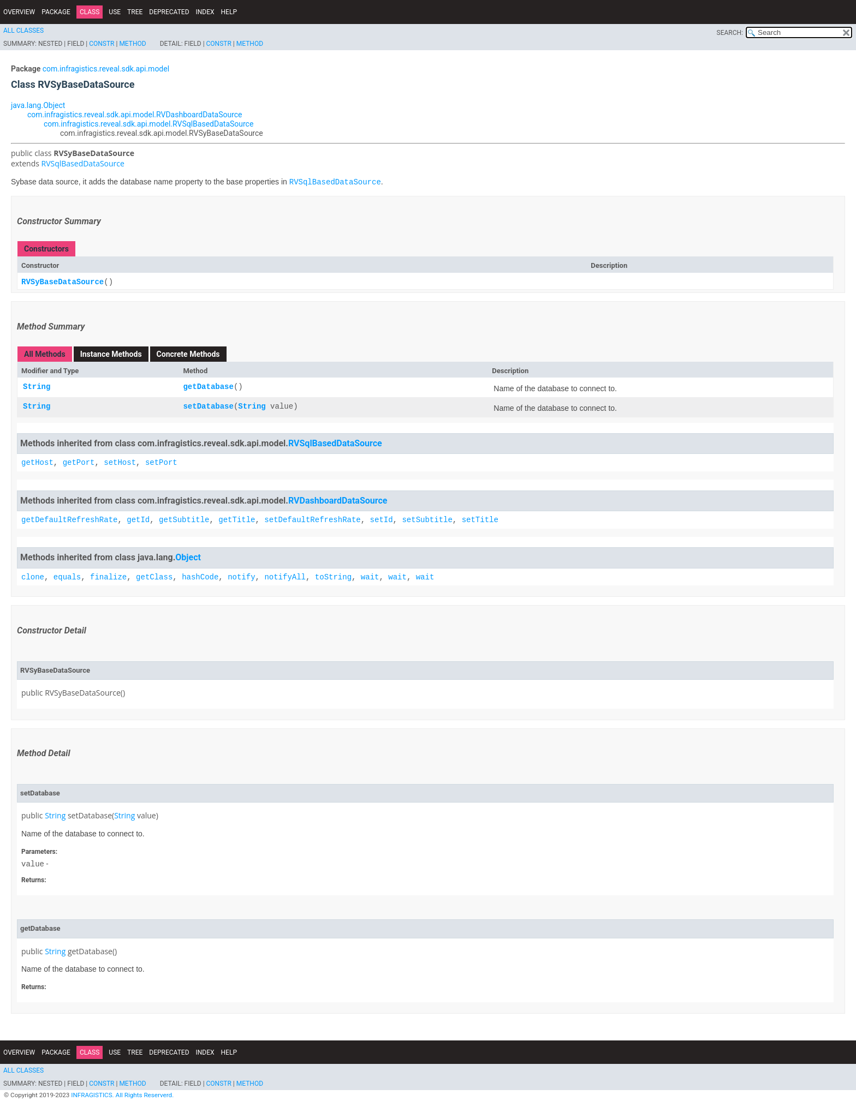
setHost (120, 463)
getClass (154, 577)
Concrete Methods (188, 354)
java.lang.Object (38, 105)
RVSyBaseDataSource (62, 282)
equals (67, 577)
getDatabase (208, 387)
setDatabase (208, 407)
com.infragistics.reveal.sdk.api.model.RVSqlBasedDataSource (148, 123)
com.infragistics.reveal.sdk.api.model (106, 68)
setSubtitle (427, 520)
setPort (161, 463)
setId (381, 520)
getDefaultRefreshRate (69, 520)
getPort (79, 463)
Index (205, 12)
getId (138, 520)
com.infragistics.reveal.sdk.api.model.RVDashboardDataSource (134, 114)
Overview (19, 12)
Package (55, 12)
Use (115, 12)
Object (188, 558)
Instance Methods (111, 354)
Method (132, 43)
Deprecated (169, 12)
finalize (108, 577)
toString (333, 577)
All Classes (23, 30)
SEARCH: (730, 33)
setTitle (480, 520)
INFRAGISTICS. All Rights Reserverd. (122, 1095)
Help (229, 12)
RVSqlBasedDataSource (82, 163)
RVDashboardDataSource (337, 500)
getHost (37, 463)
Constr (101, 43)
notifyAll (285, 577)
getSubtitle (184, 520)
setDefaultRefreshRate (312, 520)
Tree (134, 12)
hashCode (200, 577)
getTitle (236, 520)
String (36, 387)
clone (32, 577)
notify (241, 577)
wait (370, 577)
